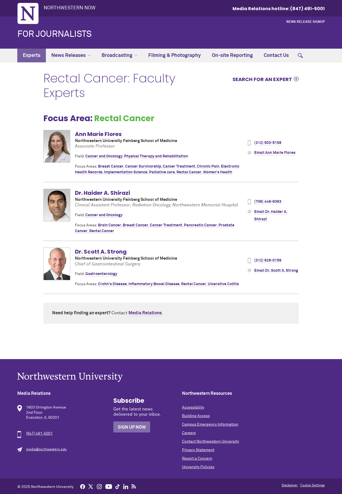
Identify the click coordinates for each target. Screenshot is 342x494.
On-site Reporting (232, 55)
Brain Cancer (109, 225)
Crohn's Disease (112, 284)
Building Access (196, 416)
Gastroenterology (101, 274)
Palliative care (162, 172)
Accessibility (193, 407)
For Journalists (54, 34)
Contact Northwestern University (210, 441)
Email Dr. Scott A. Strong (276, 271)
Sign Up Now (132, 427)
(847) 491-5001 (39, 433)
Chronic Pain (208, 166)
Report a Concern (197, 458)
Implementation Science (125, 172)
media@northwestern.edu (46, 449)
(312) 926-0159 (267, 260)
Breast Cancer (111, 166)
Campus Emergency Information (210, 424)
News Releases (71, 55)
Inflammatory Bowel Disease (154, 284)
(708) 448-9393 (267, 202)
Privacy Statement (198, 450)
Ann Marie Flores (98, 134)
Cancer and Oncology (103, 156)
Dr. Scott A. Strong (101, 252)
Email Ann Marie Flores (274, 153)
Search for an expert (262, 79)
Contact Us (276, 55)
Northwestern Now (70, 7)
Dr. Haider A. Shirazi (102, 193)
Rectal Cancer (188, 172)
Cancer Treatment (179, 166)
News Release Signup (305, 22)
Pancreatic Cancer (200, 225)
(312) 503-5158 (267, 143)
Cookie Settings (312, 485)
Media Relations (145, 313)
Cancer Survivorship (143, 166)
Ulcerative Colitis (223, 284)
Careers (189, 433)
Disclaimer (290, 485)
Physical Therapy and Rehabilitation (156, 156)
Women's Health (217, 172)
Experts (31, 55)
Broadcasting (119, 55)
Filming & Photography (174, 55)
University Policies (198, 467)
